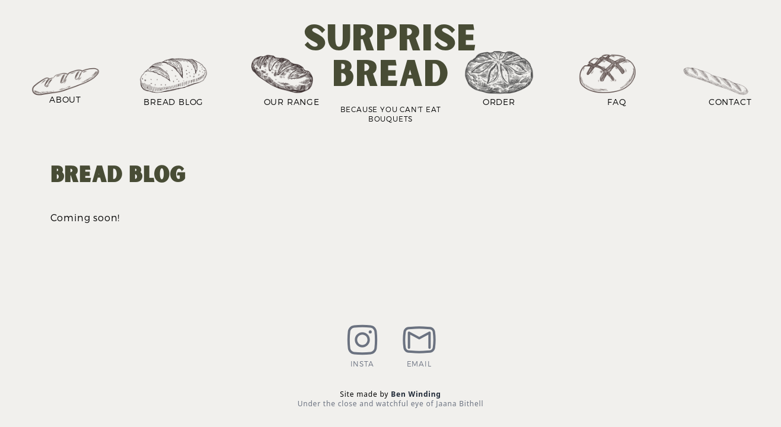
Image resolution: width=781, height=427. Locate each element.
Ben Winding (416, 394)
